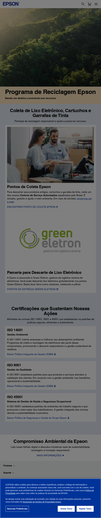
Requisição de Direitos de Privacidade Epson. (42, 502)
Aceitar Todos (66, 509)
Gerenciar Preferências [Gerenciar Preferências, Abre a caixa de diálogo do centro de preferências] (17, 509)
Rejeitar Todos (85, 509)
